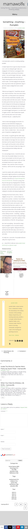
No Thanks (20, 271)
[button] (19, 259)
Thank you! (19, 269)
